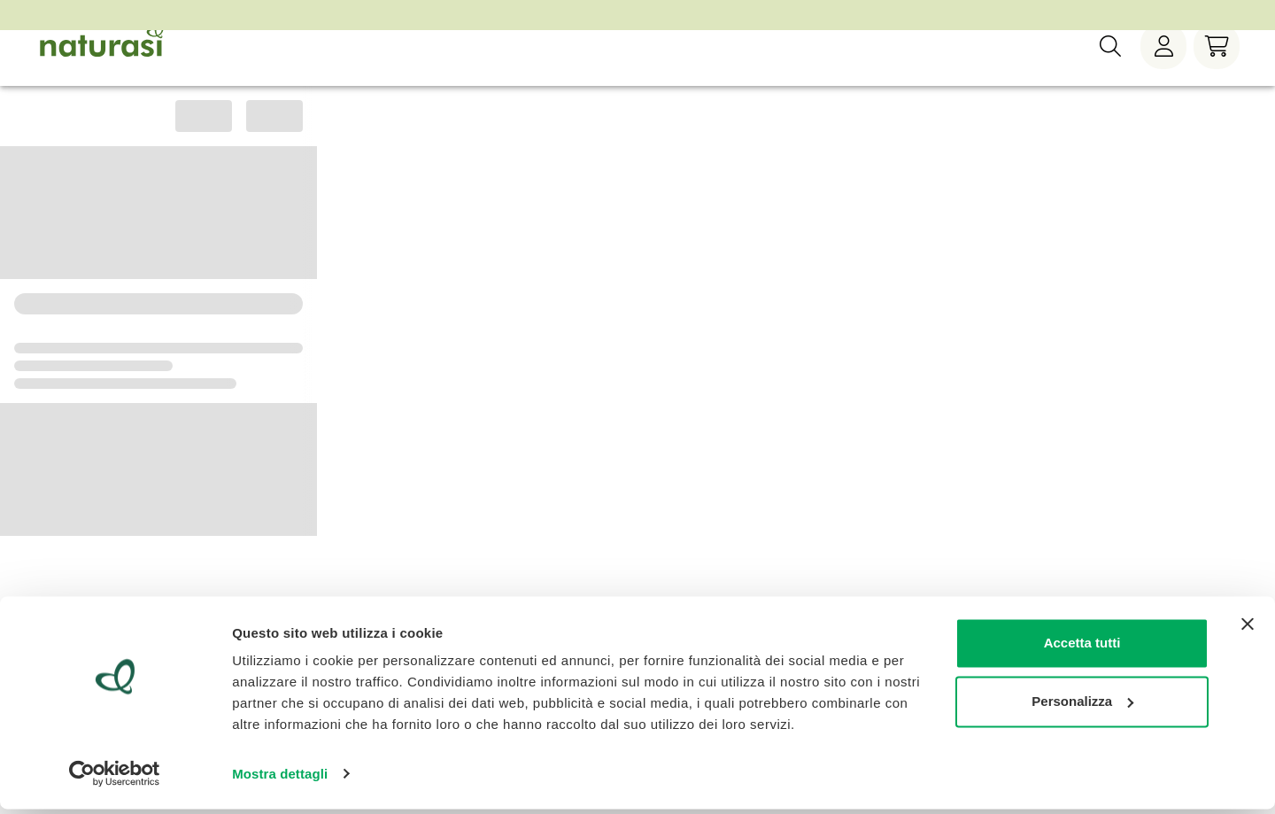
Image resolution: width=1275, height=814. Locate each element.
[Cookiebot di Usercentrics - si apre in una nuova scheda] (114, 779)
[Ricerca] (1110, 70)
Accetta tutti (1082, 648)
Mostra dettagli (280, 779)
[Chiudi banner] (1247, 630)
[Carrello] (1217, 70)
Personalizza (1082, 706)
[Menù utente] (1163, 70)
